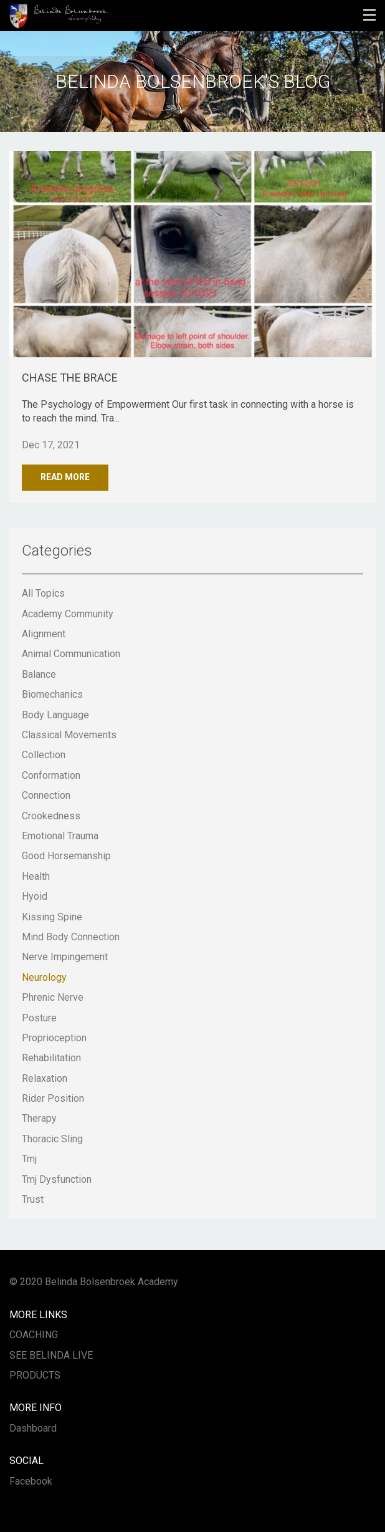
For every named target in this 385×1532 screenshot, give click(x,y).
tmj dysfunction (57, 1179)
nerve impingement (65, 957)
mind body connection (71, 937)
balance (39, 674)
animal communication (71, 654)
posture (39, 1018)
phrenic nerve (52, 997)
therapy (39, 1118)
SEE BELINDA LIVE (51, 1355)
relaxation (44, 1078)
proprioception (54, 1038)
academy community (67, 614)
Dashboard (33, 1428)
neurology (44, 977)
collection (43, 755)
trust (33, 1199)
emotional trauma (60, 836)
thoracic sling (52, 1139)
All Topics (43, 593)
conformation (51, 775)
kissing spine (52, 917)
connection (46, 795)
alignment (43, 634)
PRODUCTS (34, 1375)
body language (55, 715)
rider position (53, 1098)
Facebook (30, 1481)
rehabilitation (51, 1058)
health (36, 876)
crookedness (51, 816)
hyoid (34, 896)
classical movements (69, 735)
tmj (29, 1159)
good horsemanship (66, 856)
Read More (65, 477)
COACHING (33, 1335)
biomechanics (52, 694)
